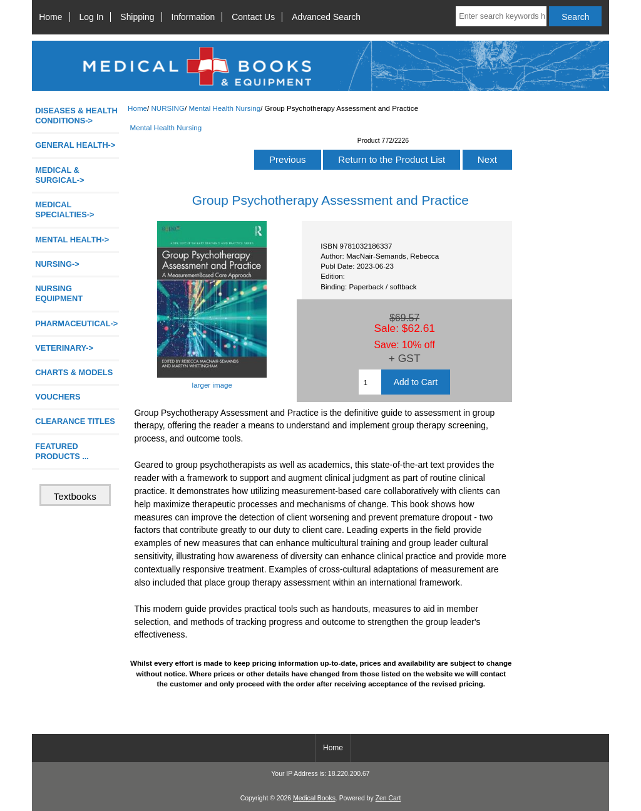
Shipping (137, 17)
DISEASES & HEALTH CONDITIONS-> (76, 115)
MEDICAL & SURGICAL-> (59, 175)
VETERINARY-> (64, 348)
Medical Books (314, 798)
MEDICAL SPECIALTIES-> (64, 209)
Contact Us (253, 17)
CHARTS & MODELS (74, 372)
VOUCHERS (57, 396)
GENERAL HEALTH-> (75, 145)
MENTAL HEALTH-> (72, 239)
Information (193, 17)
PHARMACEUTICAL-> (76, 323)
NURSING (167, 108)
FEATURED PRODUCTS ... (62, 451)
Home (50, 17)
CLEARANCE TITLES (75, 421)
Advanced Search (326, 17)
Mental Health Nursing (224, 108)
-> (57, 264)
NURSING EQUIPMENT (59, 293)
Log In (91, 17)
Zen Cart (388, 798)
